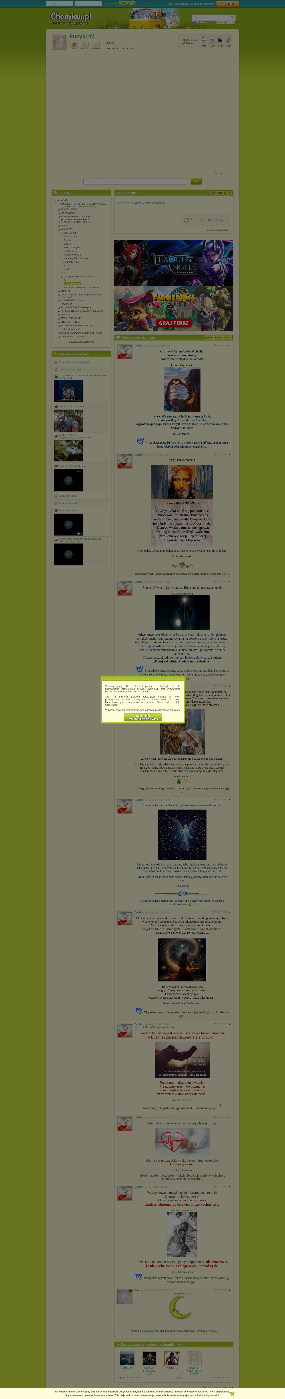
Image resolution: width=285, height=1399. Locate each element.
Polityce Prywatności (208, 1395)
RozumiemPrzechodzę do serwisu (143, 717)
